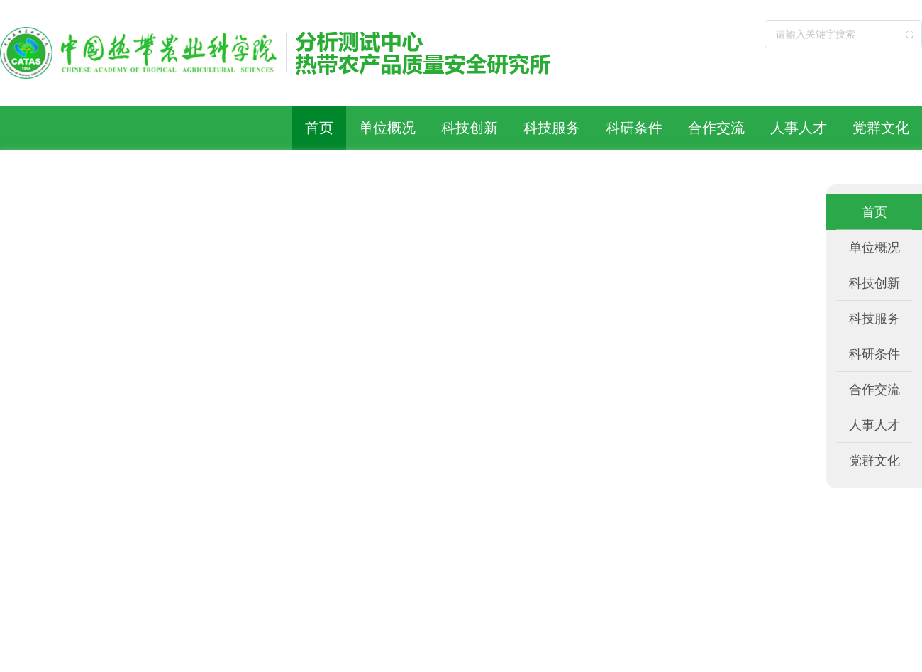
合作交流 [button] (716, 128)
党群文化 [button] (880, 128)
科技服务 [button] (551, 128)
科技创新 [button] (469, 128)
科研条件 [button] (634, 128)
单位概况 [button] (387, 128)
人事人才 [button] (798, 128)
